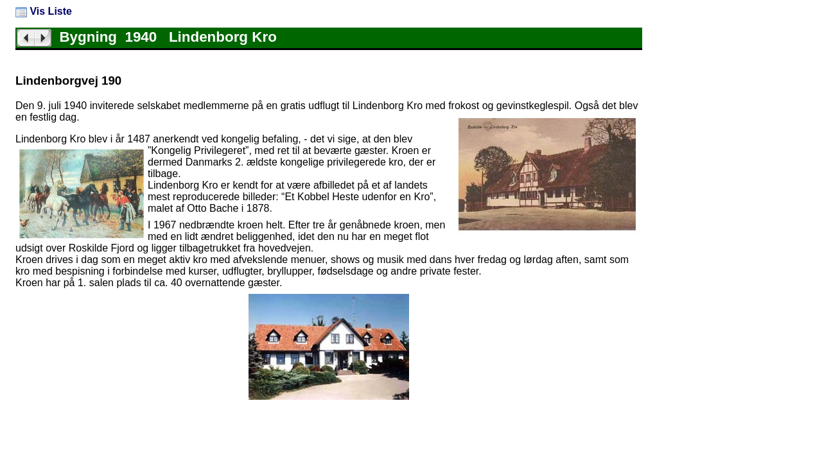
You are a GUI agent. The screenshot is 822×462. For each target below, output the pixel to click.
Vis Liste (43, 11)
